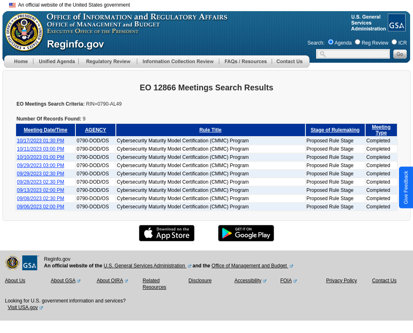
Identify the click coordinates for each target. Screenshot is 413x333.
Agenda (343, 43)
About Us (15, 280)
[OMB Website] (21, 47)
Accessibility (248, 280)
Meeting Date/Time (46, 130)
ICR (402, 43)
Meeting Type (381, 130)
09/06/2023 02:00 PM (40, 207)
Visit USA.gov (23, 307)
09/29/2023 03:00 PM (40, 165)
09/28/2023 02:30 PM (40, 182)
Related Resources (154, 284)
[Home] (18, 66)
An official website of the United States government (69, 5)
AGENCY (95, 130)
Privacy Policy (341, 280)
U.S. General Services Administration (144, 266)
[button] (55, 61)
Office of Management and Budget (249, 266)
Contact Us (384, 280)
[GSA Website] (396, 28)
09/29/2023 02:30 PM (40, 174)
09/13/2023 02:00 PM (40, 190)
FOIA (286, 280)
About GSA (63, 280)
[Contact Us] (291, 66)
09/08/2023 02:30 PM (40, 198)
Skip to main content (211, 4)
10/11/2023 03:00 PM (40, 149)
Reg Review (374, 43)
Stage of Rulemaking (335, 130)
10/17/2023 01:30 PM (40, 141)
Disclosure (199, 280)
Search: (315, 43)
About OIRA (110, 280)
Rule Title (210, 130)
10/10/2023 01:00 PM (40, 157)
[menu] (55, 61)
